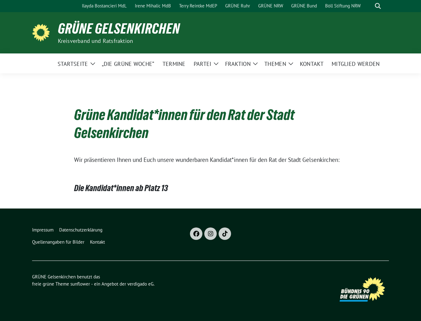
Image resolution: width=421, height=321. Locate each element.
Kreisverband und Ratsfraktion (95, 40)
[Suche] (369, 6)
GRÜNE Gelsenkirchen (119, 29)
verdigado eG (140, 284)
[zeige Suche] (378, 6)
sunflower (80, 284)
